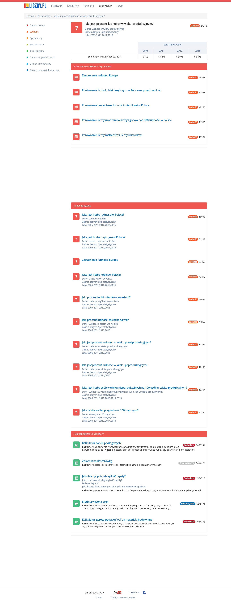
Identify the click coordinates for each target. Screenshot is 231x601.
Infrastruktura (35, 50)
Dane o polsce (36, 25)
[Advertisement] (139, 173)
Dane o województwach (41, 57)
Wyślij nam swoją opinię (122, 597)
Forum (119, 5)
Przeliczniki (56, 5)
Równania (89, 5)
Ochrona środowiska (39, 63)
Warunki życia (35, 44)
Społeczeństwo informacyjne (43, 70)
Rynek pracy (34, 38)
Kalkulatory (73, 5)
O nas (99, 597)
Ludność (32, 31)
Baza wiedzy (105, 5)
